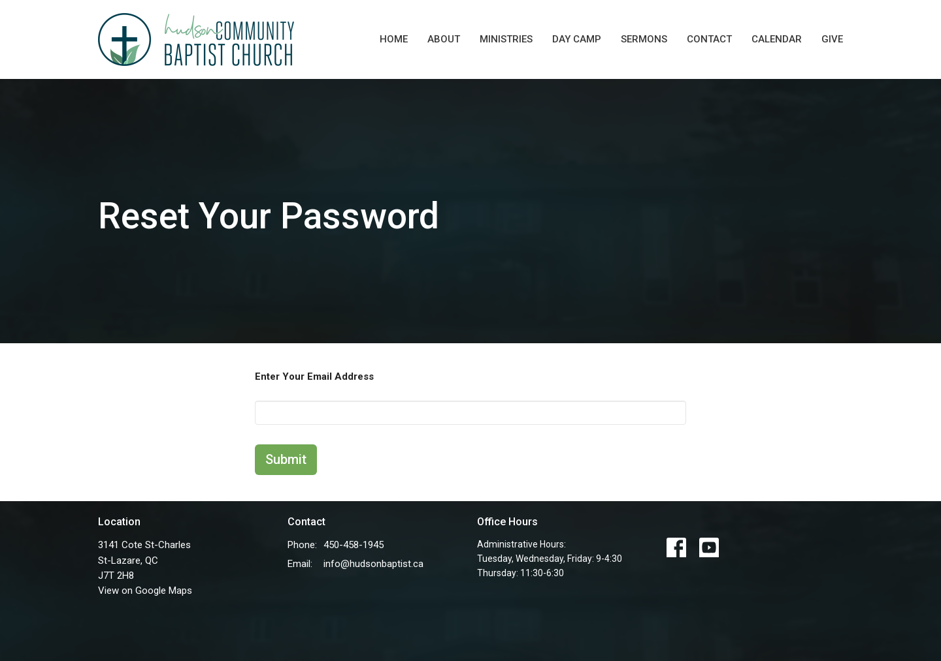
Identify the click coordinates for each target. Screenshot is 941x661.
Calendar (776, 39)
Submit (285, 459)
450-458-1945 (353, 545)
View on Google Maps (145, 590)
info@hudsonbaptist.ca (373, 564)
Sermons (644, 39)
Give (832, 39)
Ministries (506, 39)
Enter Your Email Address (314, 376)
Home (394, 39)
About (443, 39)
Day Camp (576, 39)
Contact (709, 39)
